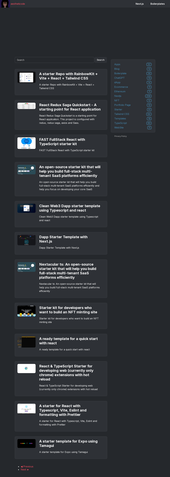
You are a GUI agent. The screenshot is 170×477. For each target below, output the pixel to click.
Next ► (25, 469)
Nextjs (133, 96)
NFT (133, 100)
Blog (133, 69)
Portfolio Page (133, 105)
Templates (133, 118)
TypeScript (133, 123)
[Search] (54, 60)
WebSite (133, 127)
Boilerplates (157, 3)
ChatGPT (133, 78)
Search (101, 60)
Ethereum (133, 91)
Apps (133, 64)
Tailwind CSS (133, 114)
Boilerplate (133, 73)
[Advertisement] (85, 32)
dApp (133, 82)
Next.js (140, 3)
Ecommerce (133, 87)
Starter (133, 109)
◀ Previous (27, 466)
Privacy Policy (120, 136)
